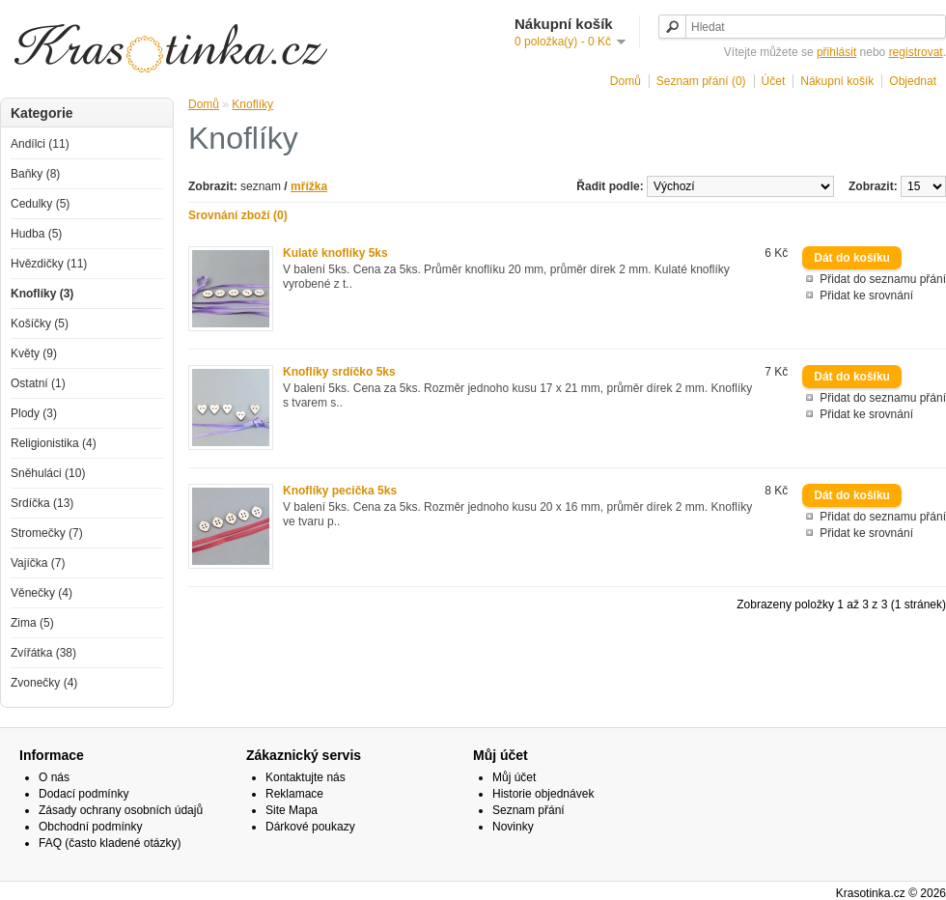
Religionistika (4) (54, 443)
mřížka (309, 186)
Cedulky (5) (40, 204)
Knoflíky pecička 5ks (340, 490)
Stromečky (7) (47, 533)
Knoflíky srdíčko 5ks (339, 372)
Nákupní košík (837, 81)
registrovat (916, 52)
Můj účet (514, 777)
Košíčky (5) (40, 323)
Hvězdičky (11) (49, 263)
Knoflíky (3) (42, 293)
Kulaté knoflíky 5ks (335, 253)
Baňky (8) (35, 174)
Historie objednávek (543, 794)
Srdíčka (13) (42, 503)
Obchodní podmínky (90, 826)
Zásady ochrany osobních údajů (121, 810)
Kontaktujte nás (305, 777)
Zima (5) (32, 623)
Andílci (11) (40, 144)
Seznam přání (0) (701, 81)
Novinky (513, 826)
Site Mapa (291, 810)
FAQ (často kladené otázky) (110, 843)
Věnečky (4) (41, 593)
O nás (54, 777)
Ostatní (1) (38, 383)
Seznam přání (528, 810)
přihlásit (836, 52)
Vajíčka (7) (38, 563)
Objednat (912, 81)
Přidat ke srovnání (866, 295)
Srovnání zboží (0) (238, 215)
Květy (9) (34, 353)
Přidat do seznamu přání (883, 279)
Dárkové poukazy (310, 826)
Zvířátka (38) (43, 653)
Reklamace (294, 794)
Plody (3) (34, 413)
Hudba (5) (36, 233)
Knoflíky (252, 104)
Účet (774, 81)
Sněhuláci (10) (48, 473)
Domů (625, 81)
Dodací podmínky (83, 794)
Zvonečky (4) (44, 682)
